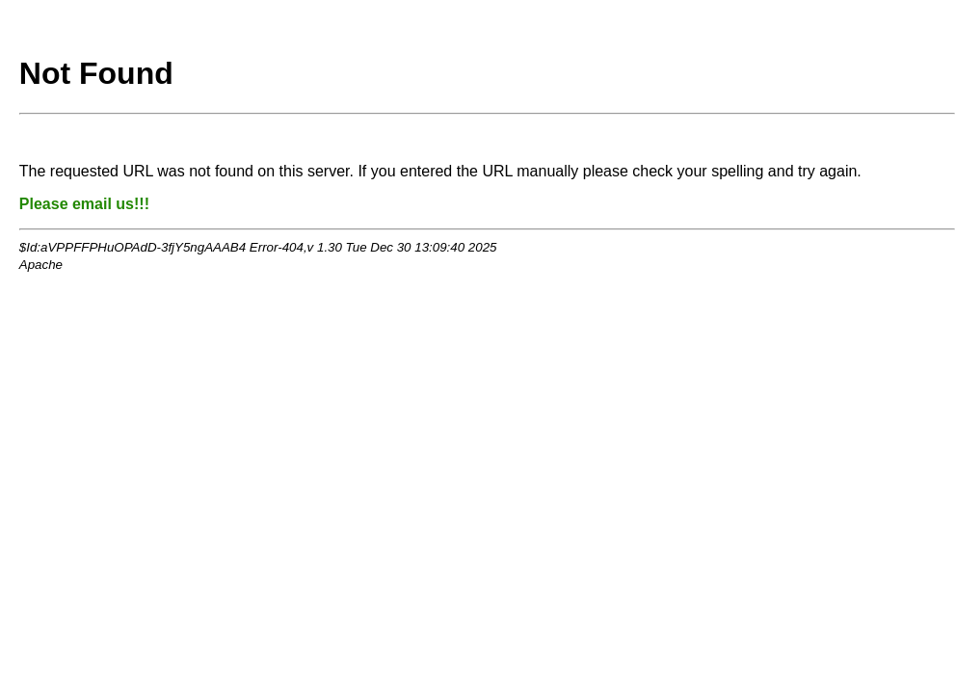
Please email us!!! (84, 204)
